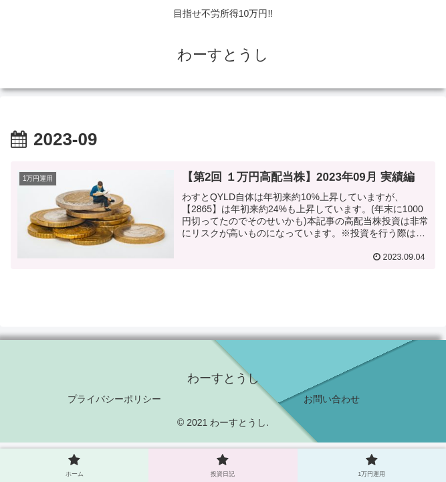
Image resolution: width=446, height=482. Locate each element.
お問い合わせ (332, 399)
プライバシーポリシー (114, 399)
